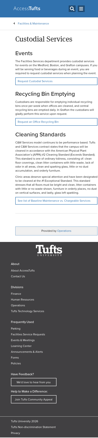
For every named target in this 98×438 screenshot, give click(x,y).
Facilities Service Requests (28, 334)
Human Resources (22, 299)
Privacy (15, 433)
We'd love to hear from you (34, 382)
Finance (16, 294)
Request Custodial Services (35, 81)
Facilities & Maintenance (33, 23)
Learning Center (21, 346)
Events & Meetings (23, 340)
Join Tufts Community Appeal (33, 399)
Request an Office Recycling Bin (38, 122)
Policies (16, 363)
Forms (15, 357)
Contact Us (18, 276)
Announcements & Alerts (27, 352)
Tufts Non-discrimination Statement (33, 427)
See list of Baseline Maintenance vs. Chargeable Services (54, 201)
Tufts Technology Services (27, 311)
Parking (15, 328)
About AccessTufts (23, 270)
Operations (64, 231)
